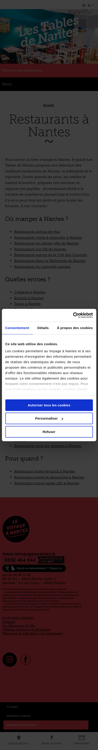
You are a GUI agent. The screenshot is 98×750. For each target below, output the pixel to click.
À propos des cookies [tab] (75, 328)
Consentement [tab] (17, 328)
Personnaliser (49, 418)
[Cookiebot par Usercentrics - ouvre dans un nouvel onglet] (73, 315)
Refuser (49, 432)
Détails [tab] (43, 328)
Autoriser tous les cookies (49, 405)
